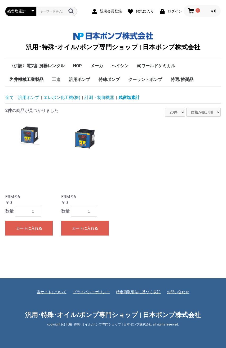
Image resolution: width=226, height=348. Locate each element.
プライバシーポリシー (91, 292)
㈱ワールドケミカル (156, 65)
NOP (77, 65)
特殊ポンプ (109, 79)
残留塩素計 (129, 97)
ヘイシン (120, 65)
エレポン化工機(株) (61, 97)
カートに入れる (29, 228)
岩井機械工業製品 (26, 79)
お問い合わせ (178, 292)
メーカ (96, 65)
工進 (56, 79)
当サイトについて (52, 292)
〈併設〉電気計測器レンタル (37, 65)
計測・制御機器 (99, 97)
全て (9, 97)
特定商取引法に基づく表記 (138, 292)
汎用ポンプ (79, 79)
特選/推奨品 (182, 79)
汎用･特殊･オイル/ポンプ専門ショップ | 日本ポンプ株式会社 (113, 41)
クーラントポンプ (145, 79)
